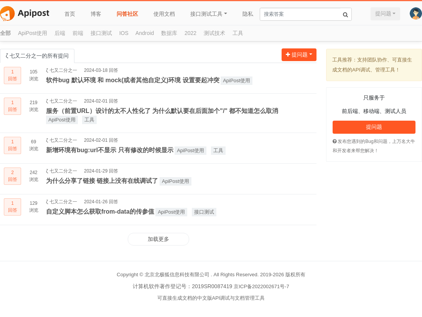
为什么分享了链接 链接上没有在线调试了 (102, 181)
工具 (237, 33)
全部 (5, 33)
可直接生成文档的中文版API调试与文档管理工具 (211, 298)
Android (144, 33)
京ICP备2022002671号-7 (261, 286)
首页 (69, 14)
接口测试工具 (206, 14)
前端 (78, 33)
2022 (190, 33)
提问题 (383, 13)
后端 (59, 33)
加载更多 (158, 239)
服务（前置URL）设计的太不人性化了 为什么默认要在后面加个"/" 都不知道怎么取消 (162, 111)
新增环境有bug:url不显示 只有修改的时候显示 (109, 150)
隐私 (247, 14)
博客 (96, 14)
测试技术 (214, 33)
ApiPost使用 (32, 33)
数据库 (169, 33)
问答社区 (127, 14)
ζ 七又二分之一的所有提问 (37, 56)
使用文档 (164, 14)
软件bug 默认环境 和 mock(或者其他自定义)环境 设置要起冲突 (132, 80)
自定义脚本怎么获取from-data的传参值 (100, 211)
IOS (124, 33)
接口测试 (101, 33)
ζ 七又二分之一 (61, 70)
